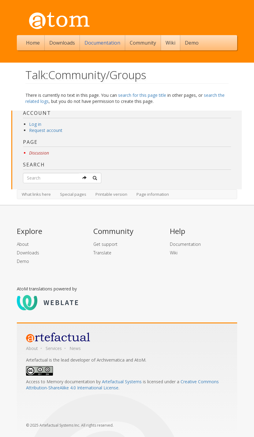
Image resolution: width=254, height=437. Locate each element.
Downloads (62, 42)
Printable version (111, 194)
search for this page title (142, 95)
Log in (35, 124)
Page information (152, 194)
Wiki (170, 42)
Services (54, 348)
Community (143, 42)
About (23, 244)
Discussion (39, 153)
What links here (36, 194)
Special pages (73, 194)
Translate (102, 253)
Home (33, 42)
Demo (192, 42)
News (75, 348)
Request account (45, 130)
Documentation (102, 42)
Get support (105, 244)
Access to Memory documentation (60, 381)
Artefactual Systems (122, 381)
